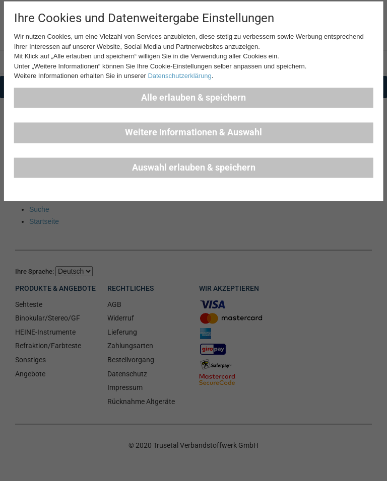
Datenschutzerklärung (179, 76)
